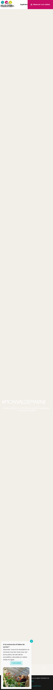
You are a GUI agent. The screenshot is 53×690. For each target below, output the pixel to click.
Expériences (25, 4)
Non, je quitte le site (35, 686)
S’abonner (16, 663)
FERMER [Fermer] (31, 641)
